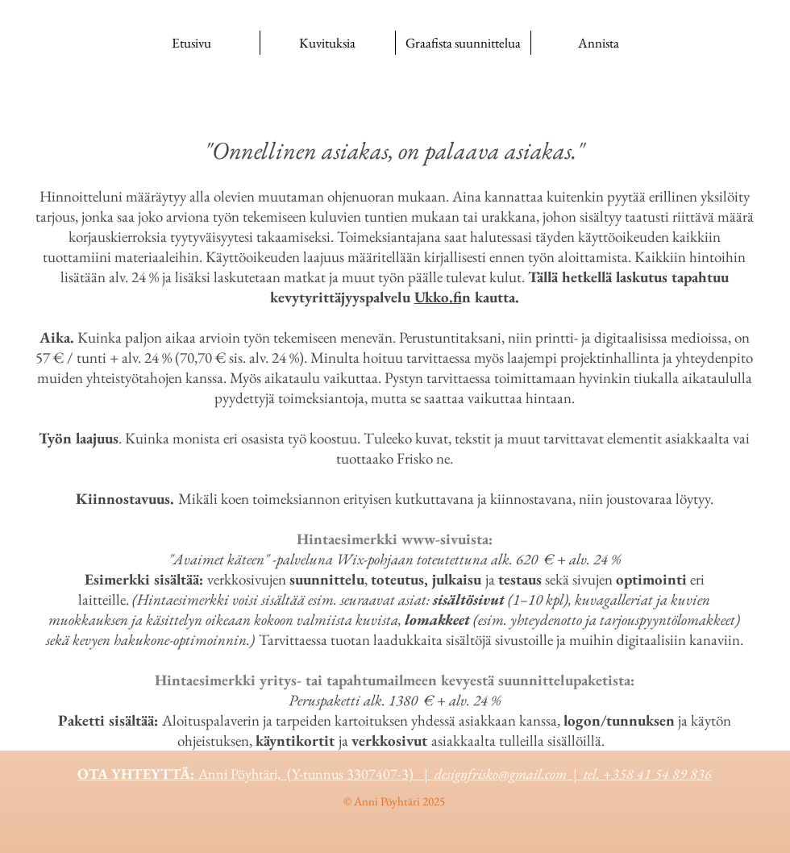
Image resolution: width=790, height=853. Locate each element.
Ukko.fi (438, 297)
